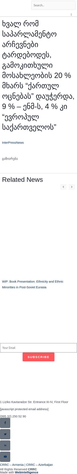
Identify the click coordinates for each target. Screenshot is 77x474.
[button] (58, 163)
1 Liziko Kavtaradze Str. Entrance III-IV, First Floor (34, 402)
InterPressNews (13, 142)
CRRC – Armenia (12, 464)
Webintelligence (26, 472)
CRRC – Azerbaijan (39, 464)
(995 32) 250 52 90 (13, 416)
